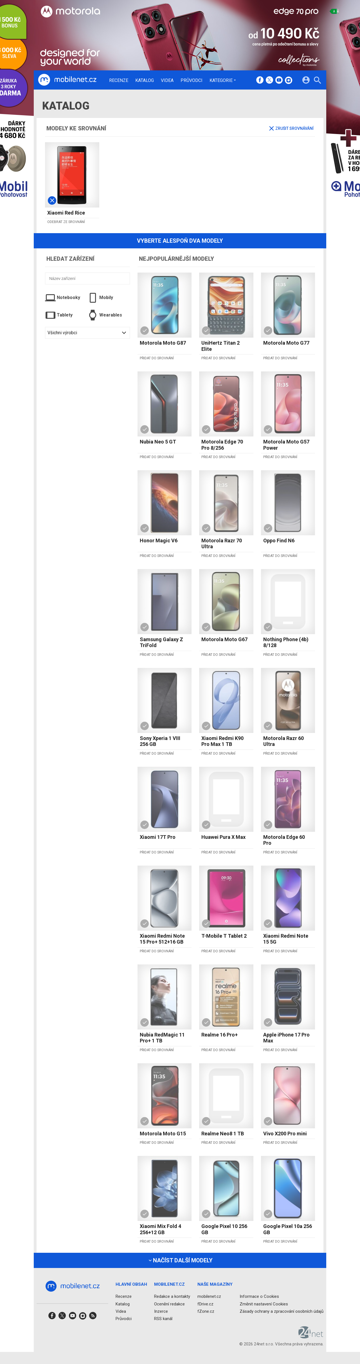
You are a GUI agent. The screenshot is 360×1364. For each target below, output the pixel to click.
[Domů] (67, 80)
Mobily (100, 297)
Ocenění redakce (169, 1304)
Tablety (59, 314)
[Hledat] (317, 81)
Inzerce (161, 1311)
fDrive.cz (205, 1304)
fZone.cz (205, 1311)
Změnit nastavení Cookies (264, 1304)
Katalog (144, 80)
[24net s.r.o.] (310, 1336)
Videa (167, 80)
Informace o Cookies (259, 1296)
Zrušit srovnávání (291, 128)
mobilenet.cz (209, 1296)
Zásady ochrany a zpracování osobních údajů (281, 1311)
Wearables (104, 314)
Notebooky (62, 297)
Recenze (118, 80)
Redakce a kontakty (172, 1296)
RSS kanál (163, 1318)
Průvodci (191, 80)
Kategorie (221, 80)
